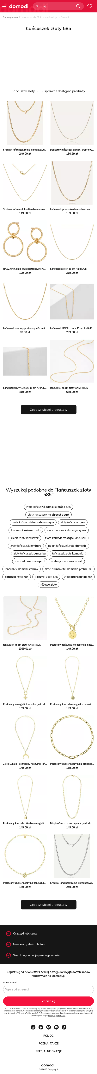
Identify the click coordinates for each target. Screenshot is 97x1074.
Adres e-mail (10, 982)
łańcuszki (30, 561)
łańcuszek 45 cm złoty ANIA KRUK (69, 387)
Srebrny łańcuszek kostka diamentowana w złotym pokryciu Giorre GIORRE (45, 209)
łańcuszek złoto (25, 530)
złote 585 (68, 569)
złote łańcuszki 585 (48, 507)
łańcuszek (66, 561)
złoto (48, 584)
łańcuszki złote (67, 545)
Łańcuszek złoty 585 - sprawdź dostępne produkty (48, 91)
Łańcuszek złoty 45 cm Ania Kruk (68, 268)
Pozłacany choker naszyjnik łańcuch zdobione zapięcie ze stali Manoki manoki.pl (47, 882)
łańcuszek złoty (67, 553)
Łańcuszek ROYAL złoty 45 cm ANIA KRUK (26, 387)
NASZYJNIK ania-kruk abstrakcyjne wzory (26, 268)
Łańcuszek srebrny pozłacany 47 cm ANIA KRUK (29, 328)
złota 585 (78, 577)
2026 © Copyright (48, 1069)
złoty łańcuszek (48, 514)
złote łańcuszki (33, 522)
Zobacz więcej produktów (48, 409)
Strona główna (10, 17)
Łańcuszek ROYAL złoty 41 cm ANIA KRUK (73, 328)
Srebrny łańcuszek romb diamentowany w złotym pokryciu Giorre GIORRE (44, 149)
